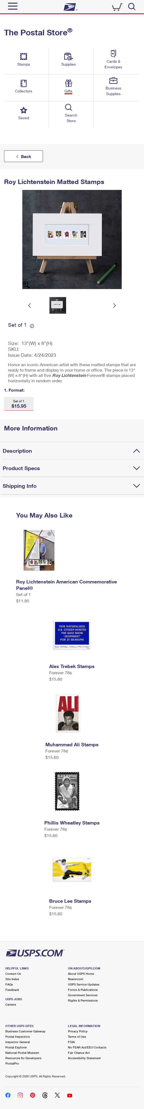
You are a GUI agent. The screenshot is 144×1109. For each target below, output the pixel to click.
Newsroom (75, 979)
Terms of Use (77, 1036)
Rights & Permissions (83, 1000)
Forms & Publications (83, 989)
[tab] (73, 450)
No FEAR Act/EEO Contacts (87, 1047)
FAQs (9, 984)
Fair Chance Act (79, 1052)
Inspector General (17, 1042)
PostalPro (12, 1063)
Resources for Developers (23, 1058)
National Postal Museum (22, 1052)
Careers (10, 1004)
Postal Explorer (16, 1047)
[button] (19, 404)
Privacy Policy (78, 1031)
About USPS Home (81, 973)
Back (26, 156)
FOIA (71, 1042)
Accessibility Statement (84, 1058)
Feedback (12, 989)
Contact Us (13, 973)
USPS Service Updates (83, 984)
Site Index (12, 979)
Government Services (83, 995)
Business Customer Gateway (25, 1031)
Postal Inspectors (17, 1036)
